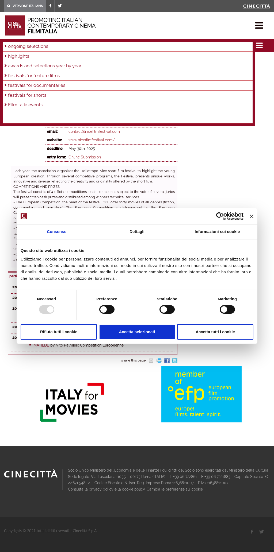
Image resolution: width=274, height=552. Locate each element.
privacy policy (101, 489)
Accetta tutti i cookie (215, 331)
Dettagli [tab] (137, 231)
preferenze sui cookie (184, 489)
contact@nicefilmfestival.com (94, 131)
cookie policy (133, 489)
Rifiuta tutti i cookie (58, 331)
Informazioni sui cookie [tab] (217, 231)
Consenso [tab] (56, 231)
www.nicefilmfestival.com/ (91, 140)
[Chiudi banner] (251, 216)
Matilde (41, 345)
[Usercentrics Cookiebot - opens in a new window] (220, 216)
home (9, 45)
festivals (25, 45)
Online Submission (84, 157)
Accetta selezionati (137, 331)
